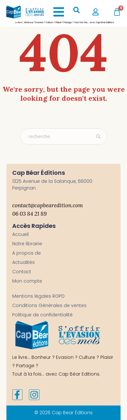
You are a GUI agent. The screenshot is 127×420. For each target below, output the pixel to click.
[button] (58, 12)
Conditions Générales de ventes (49, 305)
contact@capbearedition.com (47, 205)
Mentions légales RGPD (38, 296)
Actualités (23, 262)
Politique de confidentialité (42, 315)
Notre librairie (27, 243)
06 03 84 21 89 (29, 213)
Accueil (20, 234)
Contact (21, 271)
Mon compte (27, 281)
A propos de (26, 253)
